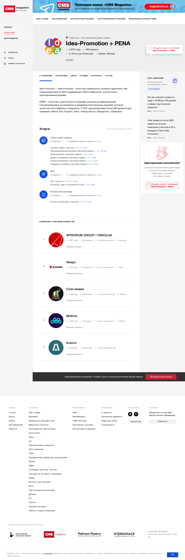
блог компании (155, 78)
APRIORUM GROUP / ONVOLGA (89, 235)
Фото (31, 486)
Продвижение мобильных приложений (48, 457)
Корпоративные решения (41, 445)
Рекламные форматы (111, 416)
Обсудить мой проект (161, 376)
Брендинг (33, 416)
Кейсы (12, 421)
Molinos (71, 316)
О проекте (106, 412)
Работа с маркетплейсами (42, 511)
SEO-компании (36, 449)
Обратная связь (109, 421)
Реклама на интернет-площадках (45, 474)
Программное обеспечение (42, 429)
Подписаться (162, 421)
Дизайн (32, 494)
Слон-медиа (75, 289)
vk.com (69, 60)
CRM (31, 453)
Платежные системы (83, 425)
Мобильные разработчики (42, 421)
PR (30, 498)
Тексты (32, 502)
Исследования (16, 425)
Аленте (71, 343)
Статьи (12, 412)
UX (30, 441)
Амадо (71, 262)
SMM (31, 466)
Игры (31, 437)
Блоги (12, 416)
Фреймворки (79, 416)
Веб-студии (34, 412)
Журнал (8, 27)
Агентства (9, 33)
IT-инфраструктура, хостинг (43, 470)
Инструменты (11, 38)
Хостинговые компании (84, 429)
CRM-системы (79, 421)
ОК (172, 554)
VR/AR (32, 461)
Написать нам (135, 422)
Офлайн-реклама (37, 506)
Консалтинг (34, 433)
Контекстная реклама (40, 482)
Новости (13, 429)
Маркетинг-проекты (39, 425)
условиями (47, 553)
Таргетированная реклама (42, 490)
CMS (75, 412)
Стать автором (154, 89)
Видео (32, 478)
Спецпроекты (107, 425)
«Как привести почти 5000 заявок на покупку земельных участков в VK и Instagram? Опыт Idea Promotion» (161, 127)
